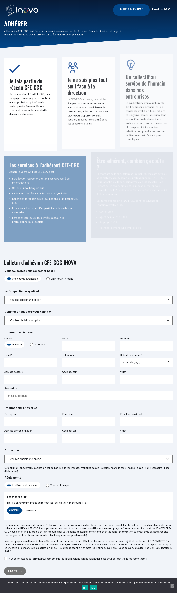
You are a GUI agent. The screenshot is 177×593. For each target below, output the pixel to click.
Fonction (67, 414)
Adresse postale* (14, 372)
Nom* (65, 338)
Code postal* (69, 372)
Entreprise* (11, 414)
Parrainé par (11, 389)
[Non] (172, 586)
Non (93, 588)
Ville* (123, 372)
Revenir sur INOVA (161, 9)
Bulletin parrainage (131, 9)
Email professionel (131, 414)
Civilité (8, 338)
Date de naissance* (131, 355)
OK (84, 588)
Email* (8, 355)
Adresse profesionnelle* (18, 431)
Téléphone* (69, 355)
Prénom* (125, 338)
